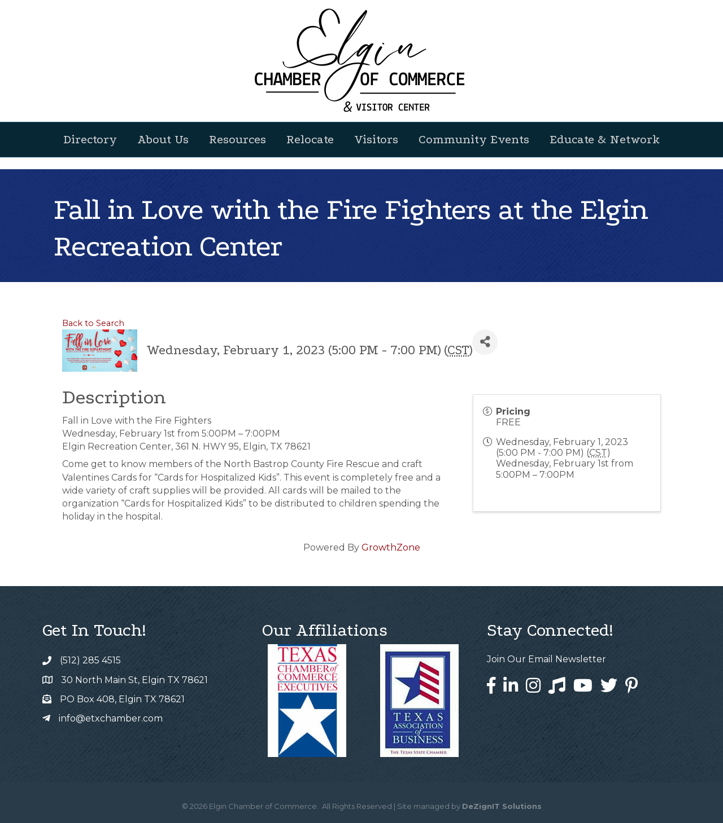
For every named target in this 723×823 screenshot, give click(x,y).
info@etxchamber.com (111, 718)
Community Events (474, 139)
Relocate (310, 139)
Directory (90, 139)
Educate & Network (605, 139)
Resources (237, 139)
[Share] (485, 342)
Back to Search (93, 323)
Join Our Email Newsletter (546, 659)
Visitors (376, 139)
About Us (163, 139)
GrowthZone (391, 547)
